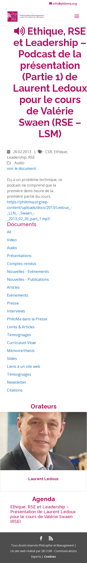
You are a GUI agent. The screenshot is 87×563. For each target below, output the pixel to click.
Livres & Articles (21, 326)
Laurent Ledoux (43, 479)
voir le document (21, 168)
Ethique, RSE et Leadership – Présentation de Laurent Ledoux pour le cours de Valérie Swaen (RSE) (43, 514)
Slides (12, 358)
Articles (13, 287)
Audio (12, 247)
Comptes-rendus (21, 263)
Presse (13, 303)
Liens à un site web (23, 366)
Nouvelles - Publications (28, 279)
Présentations (19, 255)
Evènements (17, 295)
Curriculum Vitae (21, 342)
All (9, 232)
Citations (15, 390)
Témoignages (19, 334)
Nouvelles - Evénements (28, 271)
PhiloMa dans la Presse (27, 319)
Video (12, 239)
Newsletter (16, 382)
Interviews (16, 311)
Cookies (50, 557)
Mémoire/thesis (21, 350)
